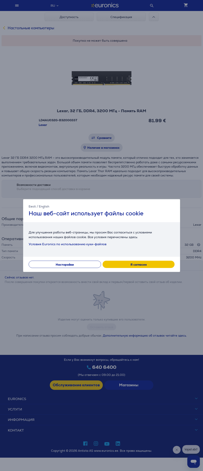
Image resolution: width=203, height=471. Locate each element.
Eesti (32, 206)
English (44, 206)
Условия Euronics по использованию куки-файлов (68, 244)
